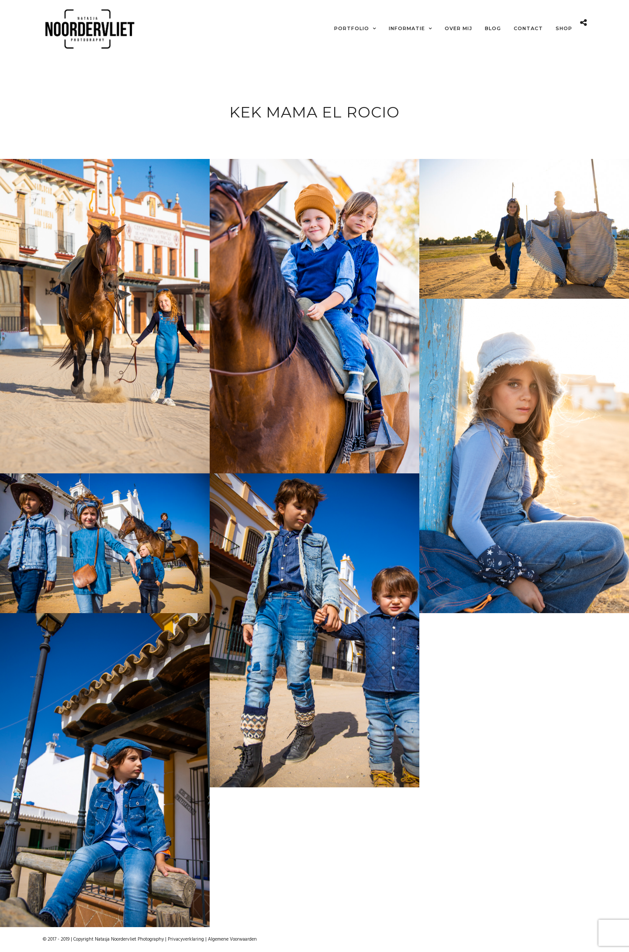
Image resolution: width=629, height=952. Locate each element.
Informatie (407, 28)
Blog (493, 28)
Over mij (458, 28)
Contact (528, 28)
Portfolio (351, 28)
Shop (564, 28)
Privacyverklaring (186, 939)
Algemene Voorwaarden (232, 939)
